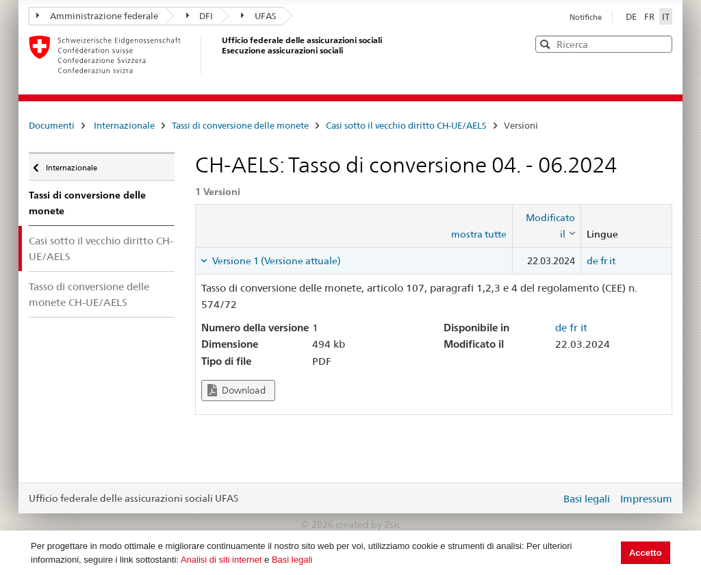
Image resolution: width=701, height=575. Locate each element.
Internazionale (124, 125)
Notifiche (586, 17)
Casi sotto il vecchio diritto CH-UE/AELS (406, 125)
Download (236, 390)
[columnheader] (546, 226)
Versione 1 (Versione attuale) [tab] (275, 260)
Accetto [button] (645, 553)
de (592, 260)
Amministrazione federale (97, 16)
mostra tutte (479, 234)
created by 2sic (367, 524)
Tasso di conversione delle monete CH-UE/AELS (89, 294)
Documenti (52, 125)
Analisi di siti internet (221, 559)
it (612, 260)
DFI (200, 16)
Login (548, 498)
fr (603, 260)
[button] (660, 43)
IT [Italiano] (666, 16)
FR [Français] (650, 16)
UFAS (259, 16)
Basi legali (292, 559)
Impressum (646, 498)
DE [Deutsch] (632, 16)
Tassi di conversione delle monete (240, 125)
